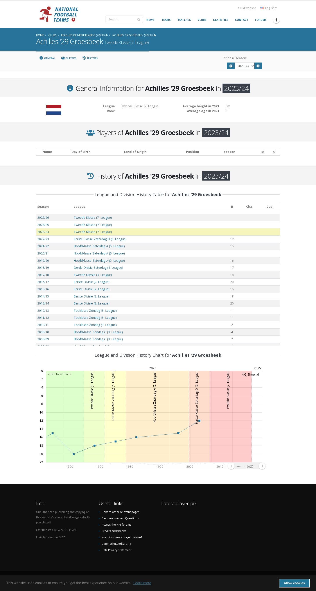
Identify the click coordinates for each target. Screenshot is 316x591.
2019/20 (43, 260)
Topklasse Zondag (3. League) (95, 310)
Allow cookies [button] (294, 583)
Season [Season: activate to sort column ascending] (43, 206)
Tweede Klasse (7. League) (93, 217)
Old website (247, 8)
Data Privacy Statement (116, 550)
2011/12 (43, 317)
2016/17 (43, 282)
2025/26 (43, 217)
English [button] (268, 8)
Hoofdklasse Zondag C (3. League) (98, 332)
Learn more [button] (142, 583)
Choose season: (235, 58)
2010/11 (43, 325)
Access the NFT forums (116, 525)
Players (69, 58)
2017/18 (43, 275)
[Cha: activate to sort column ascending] (249, 206)
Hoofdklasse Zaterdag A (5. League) (99, 246)
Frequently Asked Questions (120, 518)
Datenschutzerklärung (116, 544)
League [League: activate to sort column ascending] (80, 206)
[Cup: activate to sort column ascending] (269, 206)
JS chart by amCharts (59, 374)
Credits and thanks (114, 531)
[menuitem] (246, 465)
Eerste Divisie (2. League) (92, 282)
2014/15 (43, 296)
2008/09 (43, 339)
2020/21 (43, 253)
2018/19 (43, 267)
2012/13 (43, 310)
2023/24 (43, 232)
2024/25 (43, 225)
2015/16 (43, 289)
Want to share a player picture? (122, 537)
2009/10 (43, 332)
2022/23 (43, 239)
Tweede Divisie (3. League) (93, 275)
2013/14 (43, 303)
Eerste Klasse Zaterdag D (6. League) (100, 239)
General (47, 58)
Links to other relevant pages (121, 512)
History (90, 58)
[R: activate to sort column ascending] (232, 206)
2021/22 (43, 246)
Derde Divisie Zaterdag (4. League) (98, 267)
